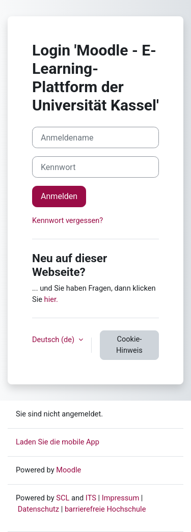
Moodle (68, 469)
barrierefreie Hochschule (105, 509)
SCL (62, 497)
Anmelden (59, 196)
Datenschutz (38, 509)
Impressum (121, 497)
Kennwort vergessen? (67, 220)
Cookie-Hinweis (129, 344)
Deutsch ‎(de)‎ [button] (54, 339)
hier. (51, 299)
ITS (91, 497)
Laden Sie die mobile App (57, 441)
